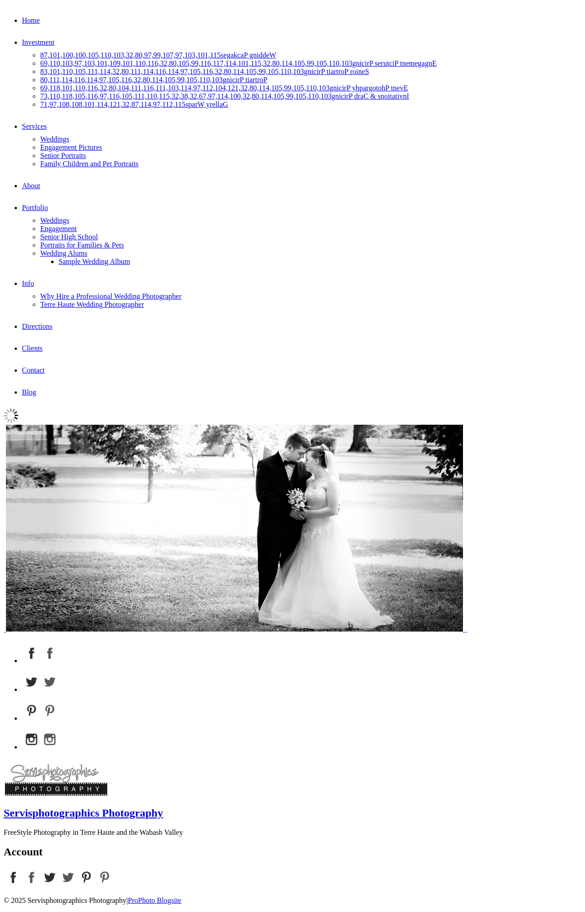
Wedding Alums (63, 253)
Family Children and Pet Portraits (89, 164)
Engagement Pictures (71, 147)
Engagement (58, 228)
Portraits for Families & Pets (82, 245)
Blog (29, 392)
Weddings (54, 139)
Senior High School (69, 237)
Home (31, 20)
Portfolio (35, 207)
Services (34, 126)
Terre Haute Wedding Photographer (92, 304)
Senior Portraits (63, 155)
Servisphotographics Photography (83, 813)
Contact (33, 370)
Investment (38, 42)
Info (28, 283)
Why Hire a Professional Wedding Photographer (110, 296)
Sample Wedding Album (94, 261)
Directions (37, 326)
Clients (32, 348)
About (31, 186)
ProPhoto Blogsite (154, 900)
